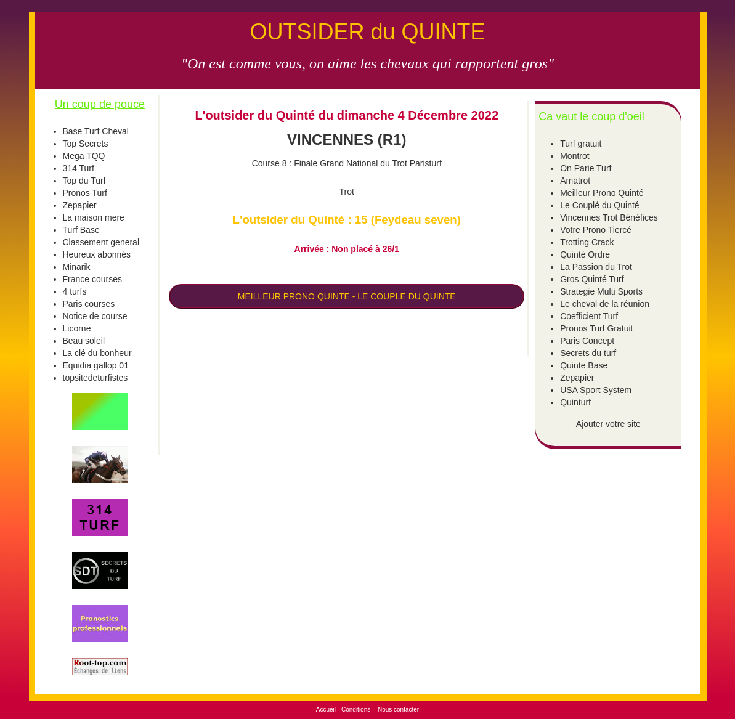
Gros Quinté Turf (591, 279)
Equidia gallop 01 (96, 365)
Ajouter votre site (608, 424)
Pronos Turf (85, 193)
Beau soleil (84, 341)
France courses (92, 279)
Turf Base (81, 230)
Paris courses (89, 304)
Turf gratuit (580, 143)
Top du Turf (84, 180)
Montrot (574, 156)
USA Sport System (595, 390)
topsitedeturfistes (95, 378)
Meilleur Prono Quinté (601, 193)
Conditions (355, 709)
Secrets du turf (588, 353)
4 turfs (75, 291)
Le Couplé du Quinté (599, 205)
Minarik (77, 267)
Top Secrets (85, 143)
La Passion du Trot (596, 267)
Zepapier (80, 205)
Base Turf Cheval (96, 131)
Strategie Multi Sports (601, 291)
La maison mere (93, 217)
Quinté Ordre (585, 254)
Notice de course (95, 316)
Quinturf (575, 402)
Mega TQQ (84, 156)
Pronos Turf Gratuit (596, 328)
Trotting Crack (587, 242)
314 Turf (78, 168)
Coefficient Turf (589, 316)
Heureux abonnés (97, 254)
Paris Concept (587, 341)
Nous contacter (398, 709)
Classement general (101, 242)
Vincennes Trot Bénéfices (609, 217)
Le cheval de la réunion (604, 304)
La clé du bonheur (97, 353)
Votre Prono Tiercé (595, 230)
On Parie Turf (585, 168)
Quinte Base (583, 365)
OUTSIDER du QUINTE (367, 31)
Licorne (77, 328)
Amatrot (575, 180)
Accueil (326, 709)
